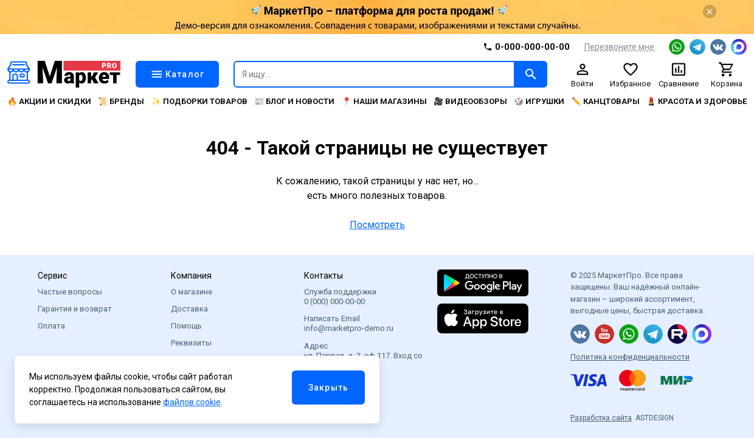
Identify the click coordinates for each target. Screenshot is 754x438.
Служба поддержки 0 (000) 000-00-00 (340, 296)
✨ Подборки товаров (199, 101)
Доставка (189, 308)
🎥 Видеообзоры (470, 101)
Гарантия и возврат (75, 308)
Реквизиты (191, 342)
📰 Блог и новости (294, 101)
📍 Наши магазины (384, 101)
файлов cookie (192, 402)
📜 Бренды (121, 101)
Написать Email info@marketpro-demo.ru (348, 323)
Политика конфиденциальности (630, 356)
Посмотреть (377, 225)
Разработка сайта (601, 418)
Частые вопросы (70, 291)
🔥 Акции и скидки (49, 101)
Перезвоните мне (619, 47)
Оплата (51, 325)
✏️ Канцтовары (606, 101)
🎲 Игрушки (539, 101)
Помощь (186, 325)
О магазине (191, 291)
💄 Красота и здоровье (696, 101)
